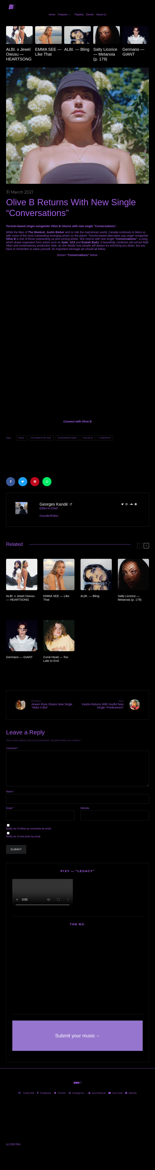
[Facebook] (44, 1099)
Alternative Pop (41, 438)
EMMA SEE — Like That (48, 51)
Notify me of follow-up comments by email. (28, 834)
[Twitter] (59, 1099)
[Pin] (34, 481)
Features (62, 14)
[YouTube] (115, 1099)
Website (85, 814)
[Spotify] (131, 1099)
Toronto (106, 438)
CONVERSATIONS (68, 438)
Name (10, 797)
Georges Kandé (54, 504)
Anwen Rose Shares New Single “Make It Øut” (52, 704)
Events (90, 14)
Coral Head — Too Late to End (55, 658)
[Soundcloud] (96, 1099)
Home (52, 14)
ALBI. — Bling (76, 49)
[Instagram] (76, 1099)
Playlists (79, 14)
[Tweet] (22, 481)
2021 (22, 438)
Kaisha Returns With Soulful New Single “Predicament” (102, 704)
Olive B (88, 438)
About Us (101, 14)
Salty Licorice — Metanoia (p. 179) (105, 54)
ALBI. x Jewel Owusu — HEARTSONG (18, 54)
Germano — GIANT (133, 51)
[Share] (10, 481)
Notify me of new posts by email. (23, 842)
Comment (12, 747)
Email (10, 814)
